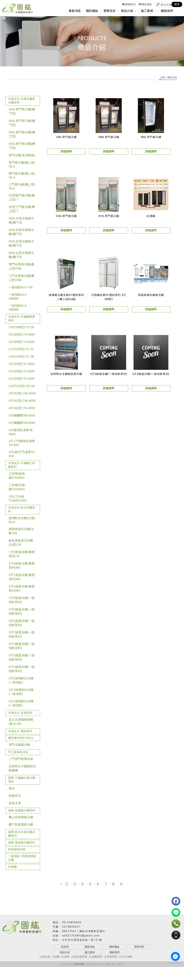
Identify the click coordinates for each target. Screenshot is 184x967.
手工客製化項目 (18, 752)
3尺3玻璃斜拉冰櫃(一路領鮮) (21, 692)
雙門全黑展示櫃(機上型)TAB (21, 266)
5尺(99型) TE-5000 (22, 371)
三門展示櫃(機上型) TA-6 (22, 186)
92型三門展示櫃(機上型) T (22, 209)
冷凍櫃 (56, 956)
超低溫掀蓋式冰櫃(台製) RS (21, 542)
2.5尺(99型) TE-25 (21, 349)
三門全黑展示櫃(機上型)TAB (21, 278)
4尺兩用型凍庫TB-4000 (21, 432)
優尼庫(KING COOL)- (21, 738)
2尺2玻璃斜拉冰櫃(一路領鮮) (21, 680)
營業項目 (110, 11)
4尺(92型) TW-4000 (22, 393)
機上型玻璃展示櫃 (21, 817)
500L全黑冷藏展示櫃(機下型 (21, 243)
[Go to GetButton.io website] (175, 963)
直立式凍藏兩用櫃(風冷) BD (21, 721)
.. (103, 964)
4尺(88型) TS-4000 (22, 334)
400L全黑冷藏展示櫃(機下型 (21, 220)
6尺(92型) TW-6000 (22, 400)
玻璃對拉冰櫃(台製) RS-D (22, 520)
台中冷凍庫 (125, 956)
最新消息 (75, 11)
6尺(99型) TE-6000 (22, 378)
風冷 (12, 788)
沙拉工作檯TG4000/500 (17, 498)
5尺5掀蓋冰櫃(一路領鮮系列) (22, 657)
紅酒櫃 (12, 866)
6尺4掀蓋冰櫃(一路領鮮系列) (22, 669)
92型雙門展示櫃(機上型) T (22, 197)
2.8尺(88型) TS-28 (21, 327)
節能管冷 (15, 795)
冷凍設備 (44, 956)
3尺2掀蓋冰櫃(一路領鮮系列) (22, 623)
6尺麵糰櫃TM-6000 (22, 423)
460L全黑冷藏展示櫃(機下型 (21, 232)
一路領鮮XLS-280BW (18, 296)
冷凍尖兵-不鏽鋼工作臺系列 (21, 465)
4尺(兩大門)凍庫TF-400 (22, 454)
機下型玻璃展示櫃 (21, 824)
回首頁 (65, 946)
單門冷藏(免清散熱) (22, 155)
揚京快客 (79, 964)
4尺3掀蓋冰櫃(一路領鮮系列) (22, 646)
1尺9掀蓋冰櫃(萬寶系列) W (22, 554)
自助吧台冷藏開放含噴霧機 (22, 768)
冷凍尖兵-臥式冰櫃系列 (21, 509)
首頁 (162, 77)
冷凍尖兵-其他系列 (20, 713)
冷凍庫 (65, 956)
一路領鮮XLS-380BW (18, 307)
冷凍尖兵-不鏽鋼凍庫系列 (21, 318)
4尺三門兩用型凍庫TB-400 (22, 443)
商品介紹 (128, 11)
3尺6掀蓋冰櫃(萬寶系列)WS (22, 588)
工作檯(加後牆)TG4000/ (17, 487)
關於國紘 (92, 11)
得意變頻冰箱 (16, 849)
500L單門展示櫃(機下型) (22, 134)
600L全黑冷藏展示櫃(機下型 (21, 255)
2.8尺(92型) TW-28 (22, 386)
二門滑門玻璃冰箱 (21, 759)
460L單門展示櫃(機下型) (22, 123)
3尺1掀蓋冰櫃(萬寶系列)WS (22, 577)
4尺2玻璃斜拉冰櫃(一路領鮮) (21, 703)
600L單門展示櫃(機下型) (22, 146)
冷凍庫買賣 (110, 956)
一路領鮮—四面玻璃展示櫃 (22, 858)
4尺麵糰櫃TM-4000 (22, 415)
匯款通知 (145, 4)
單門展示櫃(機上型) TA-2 (22, 164)
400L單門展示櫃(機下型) (22, 111)
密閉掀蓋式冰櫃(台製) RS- (21, 531)
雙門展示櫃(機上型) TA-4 (22, 175)
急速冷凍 (15, 803)
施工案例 (148, 11)
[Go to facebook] (175, 956)
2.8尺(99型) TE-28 (21, 356)
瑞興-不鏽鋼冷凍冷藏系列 (21, 779)
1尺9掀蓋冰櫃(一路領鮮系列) (22, 600)
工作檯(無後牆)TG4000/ (17, 475)
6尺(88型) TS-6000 (22, 342)
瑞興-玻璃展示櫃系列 (21, 810)
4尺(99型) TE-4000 (22, 364)
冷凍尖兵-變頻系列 (20, 731)
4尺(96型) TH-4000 (22, 408)
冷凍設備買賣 (79, 956)
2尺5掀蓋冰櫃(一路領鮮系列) (22, 611)
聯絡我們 (167, 11)
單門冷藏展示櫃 (19, 744)
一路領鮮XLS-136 (21, 287)
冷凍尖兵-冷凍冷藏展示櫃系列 (21, 100)
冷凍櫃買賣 (95, 956)
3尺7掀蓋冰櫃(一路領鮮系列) (22, 634)
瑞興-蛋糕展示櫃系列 (21, 842)
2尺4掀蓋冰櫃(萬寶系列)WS (22, 565)
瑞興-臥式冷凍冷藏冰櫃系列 (21, 833)
